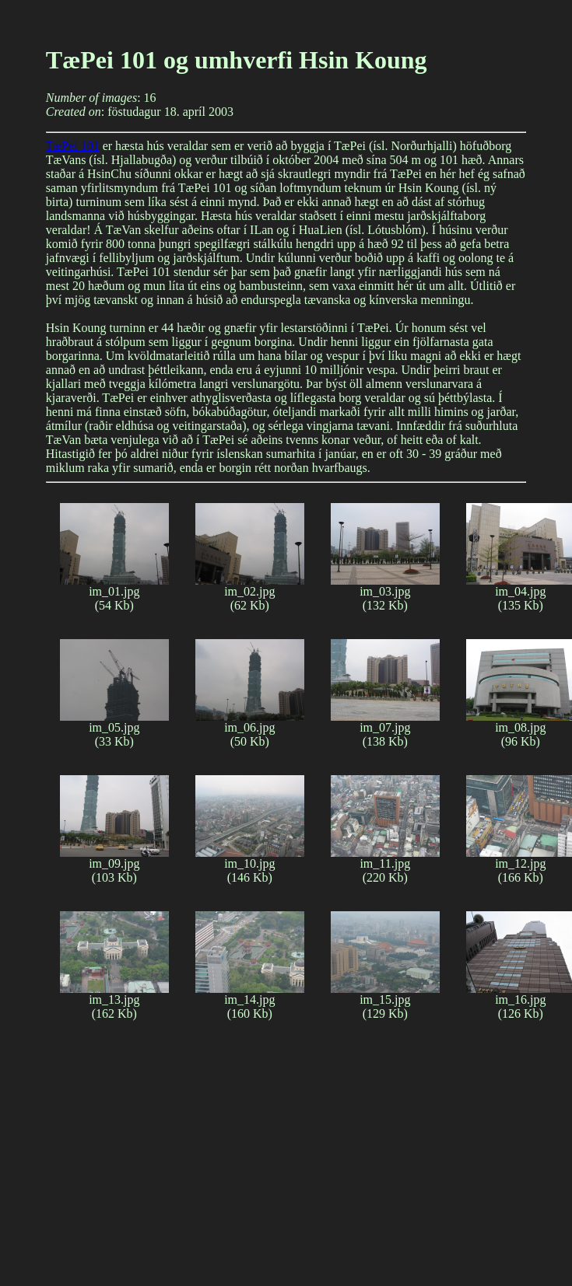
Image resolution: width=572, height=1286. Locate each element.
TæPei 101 (73, 145)
